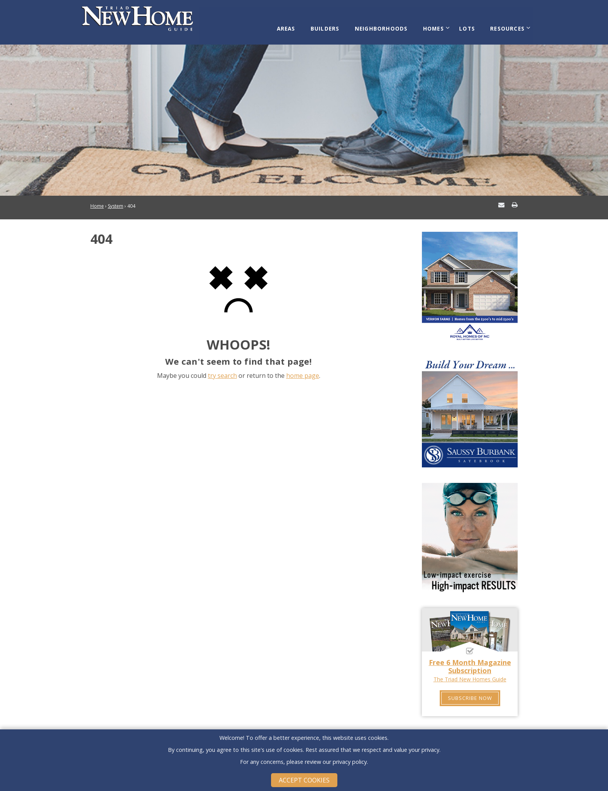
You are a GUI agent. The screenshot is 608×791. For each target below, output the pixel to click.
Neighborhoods (387, 24)
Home (97, 198)
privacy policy (350, 761)
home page (302, 367)
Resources (504, 24)
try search (222, 367)
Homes (436, 24)
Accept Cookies (304, 780)
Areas (298, 24)
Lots (467, 24)
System (115, 198)
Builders (334, 24)
